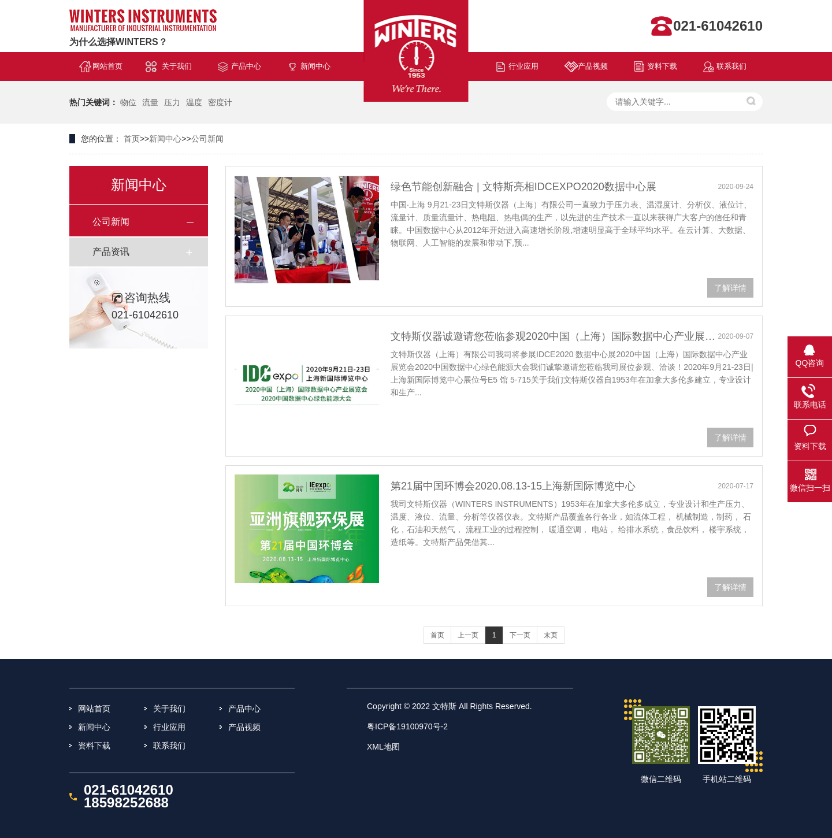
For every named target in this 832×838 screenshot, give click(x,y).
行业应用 (523, 66)
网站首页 (107, 66)
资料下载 (662, 66)
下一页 (520, 635)
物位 (128, 102)
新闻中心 (315, 66)
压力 (172, 102)
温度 (194, 102)
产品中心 (246, 66)
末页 (551, 635)
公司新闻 (207, 138)
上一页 (468, 635)
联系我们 (731, 66)
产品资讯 (110, 252)
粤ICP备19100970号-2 (407, 726)
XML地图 (383, 746)
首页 (132, 138)
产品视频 (593, 66)
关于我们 (177, 66)
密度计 (220, 102)
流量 (150, 102)
